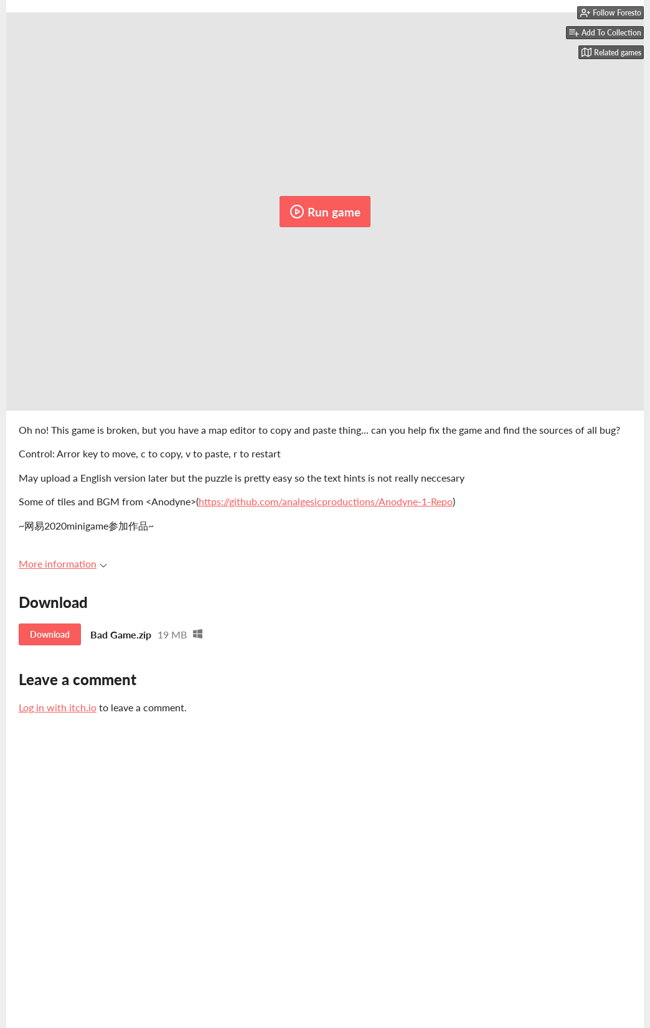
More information (63, 563)
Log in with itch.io (58, 707)
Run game (325, 211)
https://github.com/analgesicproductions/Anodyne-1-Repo (326, 501)
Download (50, 634)
